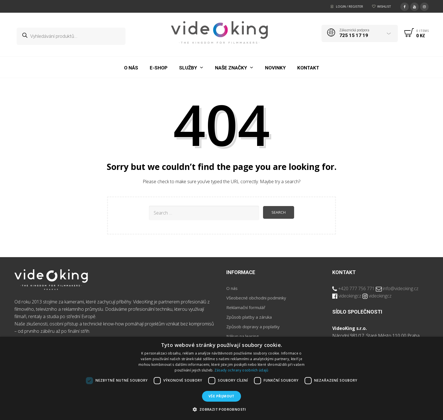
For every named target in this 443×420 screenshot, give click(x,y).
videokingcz (349, 296)
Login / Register (349, 6)
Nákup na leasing (242, 336)
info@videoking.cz (400, 288)
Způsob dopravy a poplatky (253, 326)
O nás (232, 288)
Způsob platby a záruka (249, 317)
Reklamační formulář (245, 307)
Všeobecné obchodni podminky (256, 298)
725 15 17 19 (353, 35)
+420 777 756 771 (356, 288)
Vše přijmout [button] (221, 396)
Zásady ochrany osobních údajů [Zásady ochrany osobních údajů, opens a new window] (241, 370)
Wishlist (384, 6)
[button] (221, 409)
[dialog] (221, 378)
